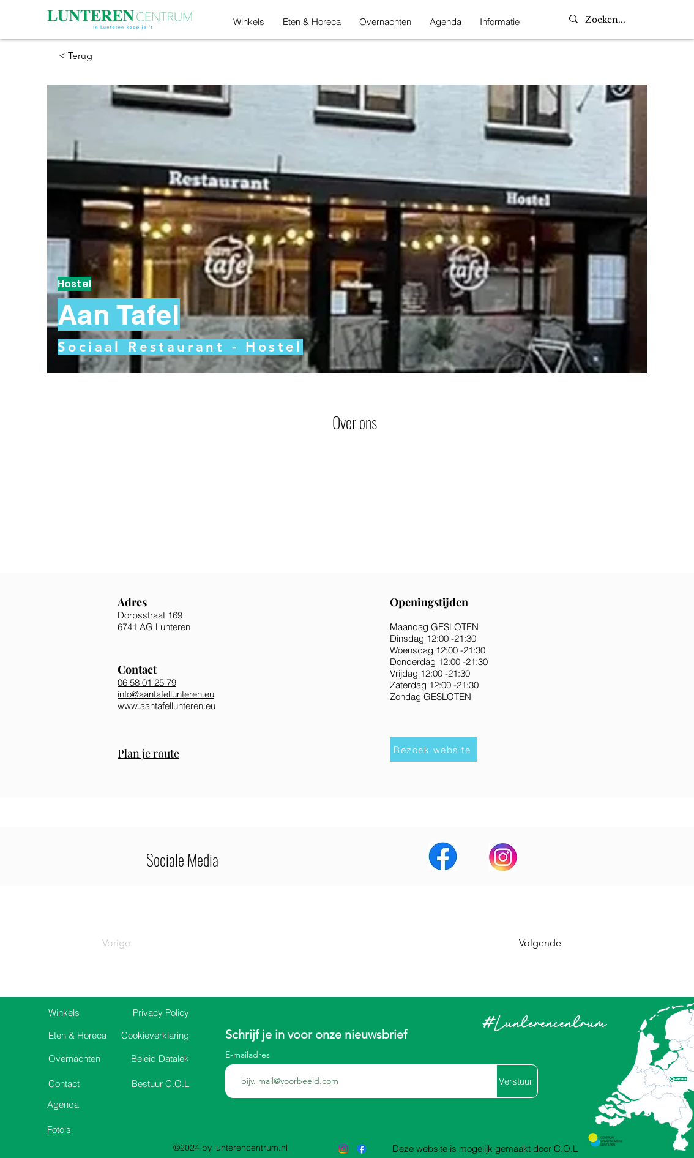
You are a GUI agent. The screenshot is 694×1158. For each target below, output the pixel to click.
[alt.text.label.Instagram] (343, 1149)
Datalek (160, 1058)
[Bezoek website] (433, 749)
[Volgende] (530, 943)
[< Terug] (98, 55)
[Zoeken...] (616, 20)
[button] (500, 19)
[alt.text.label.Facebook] (362, 1149)
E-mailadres (248, 1054)
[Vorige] (142, 943)
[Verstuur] (515, 1081)
